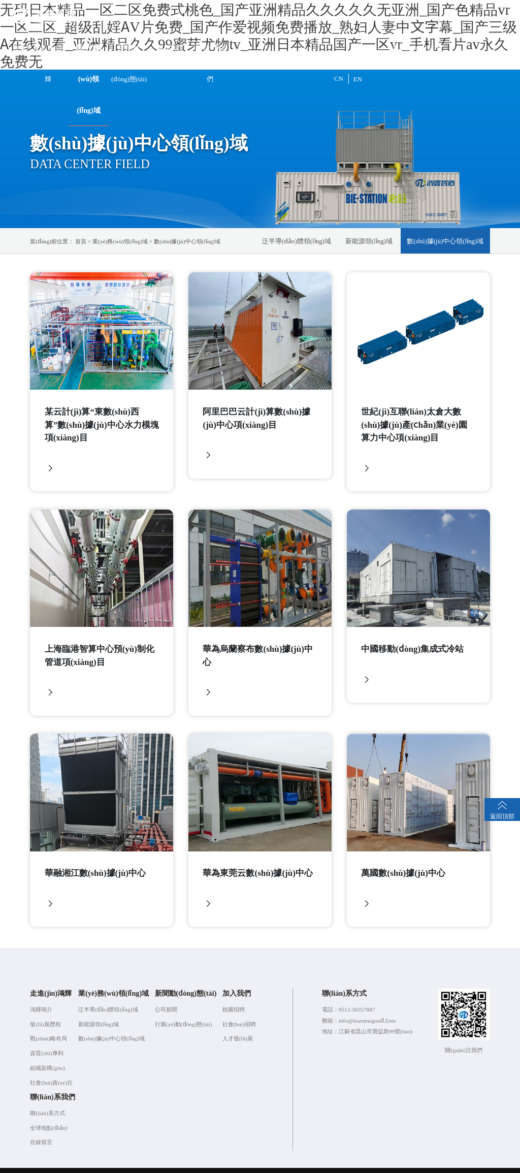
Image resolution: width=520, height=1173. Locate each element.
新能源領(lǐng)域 (369, 240)
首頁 (19, 47)
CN (338, 78)
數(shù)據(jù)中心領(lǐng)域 (187, 241)
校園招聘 (233, 997)
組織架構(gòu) (47, 1056)
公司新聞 (166, 997)
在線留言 (41, 1130)
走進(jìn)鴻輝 (47, 62)
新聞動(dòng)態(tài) (129, 62)
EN (357, 78)
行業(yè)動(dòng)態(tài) (183, 1012)
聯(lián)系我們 (210, 62)
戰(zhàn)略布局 (48, 1027)
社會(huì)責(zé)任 (51, 1070)
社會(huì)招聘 (239, 1012)
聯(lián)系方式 (47, 1101)
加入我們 (169, 47)
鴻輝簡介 (41, 997)
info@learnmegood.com (367, 1008)
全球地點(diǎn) (48, 1116)
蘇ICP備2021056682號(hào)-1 (264, 1164)
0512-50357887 (357, 997)
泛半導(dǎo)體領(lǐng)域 (296, 240)
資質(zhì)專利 (46, 1041)
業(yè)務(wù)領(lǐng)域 (89, 78)
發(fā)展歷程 (45, 1012)
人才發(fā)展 (237, 1027)
